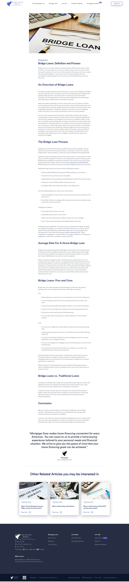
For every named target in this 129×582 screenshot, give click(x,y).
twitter (27, 549)
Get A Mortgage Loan (38, 3)
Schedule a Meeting (76, 3)
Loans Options (52, 544)
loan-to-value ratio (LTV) (73, 232)
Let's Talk (64, 3)
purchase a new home (46, 109)
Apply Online (98, 538)
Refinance (51, 541)
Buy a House (51, 538)
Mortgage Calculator (93, 3)
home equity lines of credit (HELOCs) (77, 162)
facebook (19, 549)
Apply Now (117, 3)
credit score (41, 236)
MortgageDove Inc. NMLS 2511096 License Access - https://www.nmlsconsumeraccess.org (29, 560)
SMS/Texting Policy (87, 577)
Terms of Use (97, 577)
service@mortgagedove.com (24, 544)
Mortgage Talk (53, 3)
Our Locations (20, 546)
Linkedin (33, 549)
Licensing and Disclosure (109, 577)
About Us (97, 541)
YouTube (41, 549)
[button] (38, 3)
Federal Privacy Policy (74, 577)
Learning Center (76, 538)
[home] (15, 3)
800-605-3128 (20, 541)
